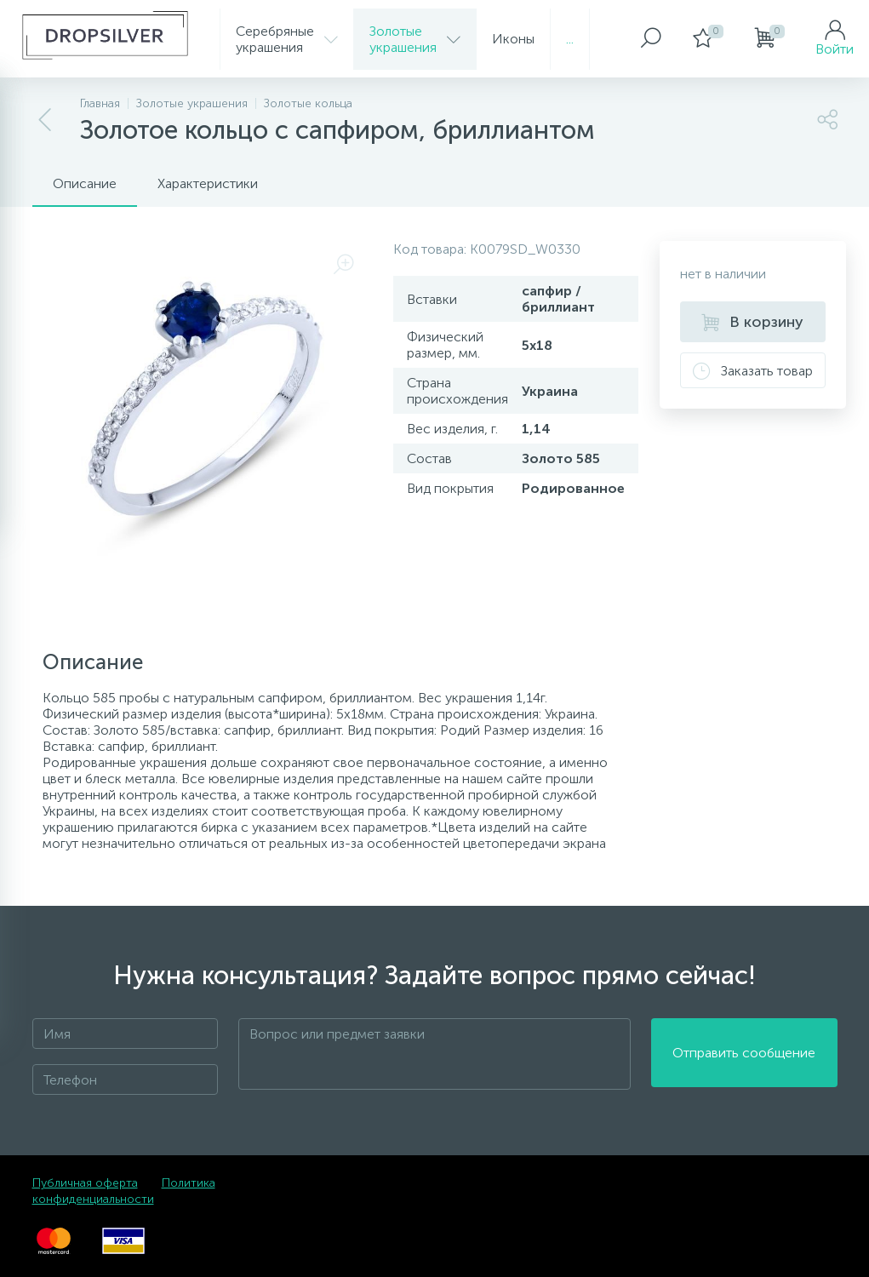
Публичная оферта (85, 1183)
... (570, 39)
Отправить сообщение (743, 1054)
